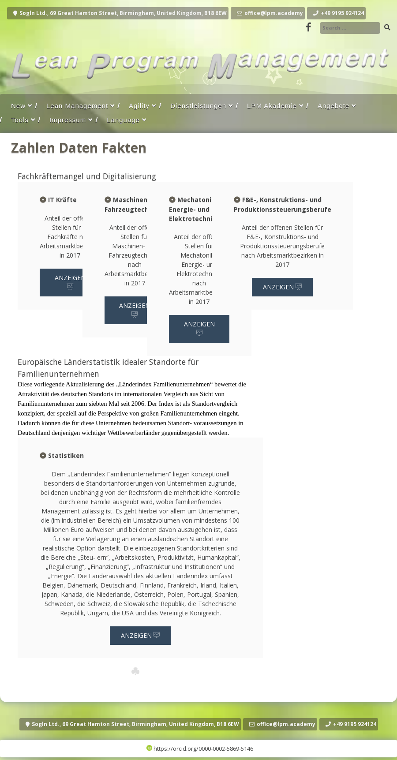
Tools (20, 120)
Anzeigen (70, 282)
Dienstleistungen (198, 105)
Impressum (67, 120)
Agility (139, 105)
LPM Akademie (272, 105)
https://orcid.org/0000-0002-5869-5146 (199, 749)
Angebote (333, 105)
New (18, 105)
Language (123, 120)
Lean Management (77, 105)
